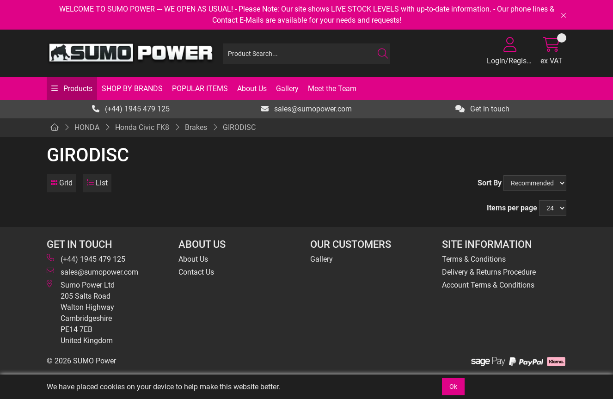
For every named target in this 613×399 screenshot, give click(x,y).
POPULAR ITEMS (200, 88)
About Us (252, 88)
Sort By (490, 182)
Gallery (287, 88)
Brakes (196, 127)
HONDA (86, 127)
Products (76, 88)
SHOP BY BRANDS (132, 88)
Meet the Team (332, 88)
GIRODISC (239, 127)
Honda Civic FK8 (142, 127)
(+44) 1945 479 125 (131, 108)
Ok (453, 386)
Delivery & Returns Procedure (489, 272)
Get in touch (482, 108)
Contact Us (196, 272)
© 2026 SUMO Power (81, 360)
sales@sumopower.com (306, 108)
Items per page (512, 207)
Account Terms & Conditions (488, 285)
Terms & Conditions (474, 259)
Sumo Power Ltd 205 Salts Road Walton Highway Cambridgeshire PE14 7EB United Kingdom (81, 312)
